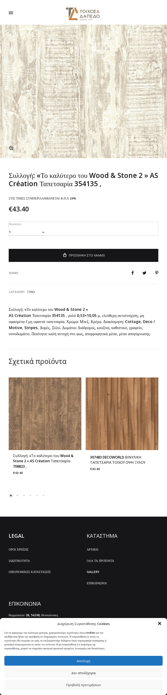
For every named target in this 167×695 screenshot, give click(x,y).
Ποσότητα (14, 224)
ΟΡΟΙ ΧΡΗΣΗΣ (18, 549)
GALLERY (93, 571)
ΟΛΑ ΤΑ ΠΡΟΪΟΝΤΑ (100, 560)
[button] (160, 623)
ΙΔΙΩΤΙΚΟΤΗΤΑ (19, 560)
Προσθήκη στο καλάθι (83, 254)
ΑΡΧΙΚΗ (92, 549)
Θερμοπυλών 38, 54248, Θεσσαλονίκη (33, 615)
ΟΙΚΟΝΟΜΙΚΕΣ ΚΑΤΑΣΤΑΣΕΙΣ (30, 571)
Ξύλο (31, 291)
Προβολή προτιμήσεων (83, 685)
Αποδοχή (83, 661)
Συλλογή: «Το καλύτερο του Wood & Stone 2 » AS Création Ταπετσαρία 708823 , (43, 461)
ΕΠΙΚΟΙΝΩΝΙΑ (97, 583)
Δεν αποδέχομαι (83, 673)
